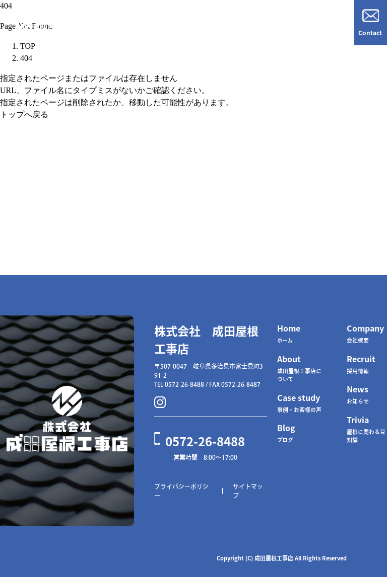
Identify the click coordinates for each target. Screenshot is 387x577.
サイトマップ (248, 491)
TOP (27, 46)
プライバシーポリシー (181, 491)
